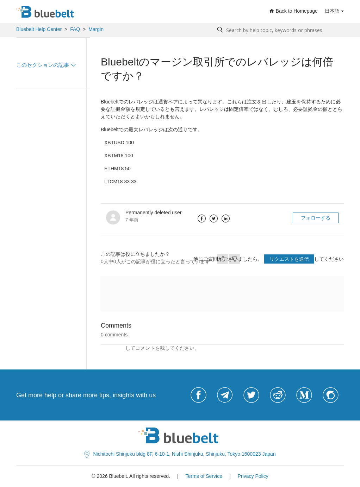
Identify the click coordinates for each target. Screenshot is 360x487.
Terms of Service (204, 476)
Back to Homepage (293, 11)
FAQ (75, 29)
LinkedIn (226, 218)
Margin (96, 29)
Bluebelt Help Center (39, 29)
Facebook (202, 218)
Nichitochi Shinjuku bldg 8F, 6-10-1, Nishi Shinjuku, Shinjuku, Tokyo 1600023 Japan (179, 454)
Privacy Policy (253, 476)
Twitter (214, 218)
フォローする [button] (315, 218)
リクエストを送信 (289, 259)
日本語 (332, 11)
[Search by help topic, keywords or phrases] (279, 30)
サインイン (113, 348)
